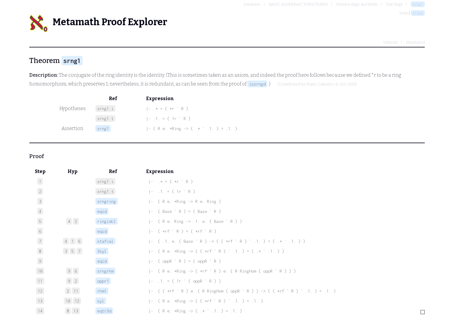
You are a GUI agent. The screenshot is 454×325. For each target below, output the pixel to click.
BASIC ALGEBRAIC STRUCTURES (298, 4)
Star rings (394, 4)
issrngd (257, 83)
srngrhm (105, 270)
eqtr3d (104, 310)
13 (75, 310)
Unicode (390, 42)
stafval (105, 241)
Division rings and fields (357, 4)
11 (75, 290)
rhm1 (102, 290)
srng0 (418, 13)
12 (77, 300)
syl (100, 300)
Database (252, 4)
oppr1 (103, 280)
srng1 (418, 4)
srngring (106, 201)
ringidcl (106, 221)
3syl (102, 251)
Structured (415, 42)
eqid (102, 211)
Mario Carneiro (320, 84)
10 (68, 300)
